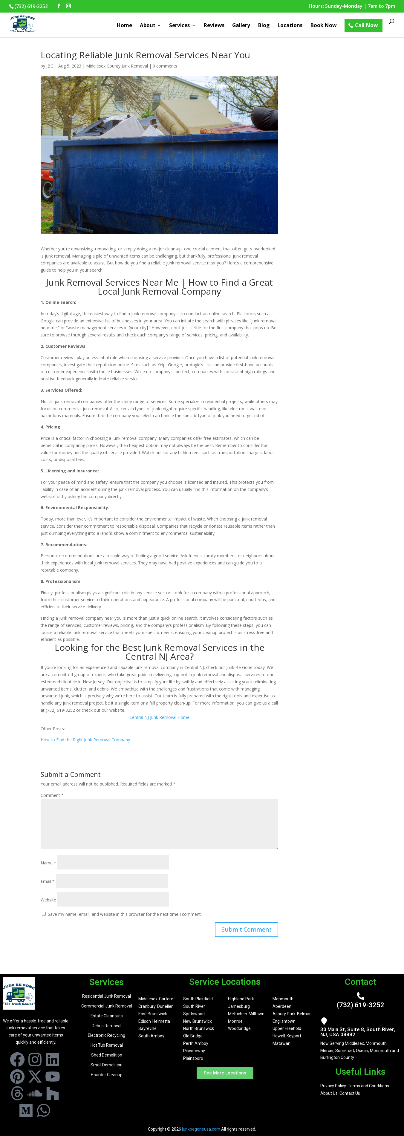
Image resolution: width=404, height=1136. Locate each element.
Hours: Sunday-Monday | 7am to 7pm (352, 6)
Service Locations (225, 981)
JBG (49, 66)
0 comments (165, 66)
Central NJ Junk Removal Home (159, 717)
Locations (289, 26)
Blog (264, 26)
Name (48, 863)
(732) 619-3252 (360, 1005)
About (147, 26)
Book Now (323, 26)
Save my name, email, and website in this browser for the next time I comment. (125, 914)
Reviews (213, 26)
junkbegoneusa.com (201, 1129)
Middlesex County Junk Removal (117, 66)
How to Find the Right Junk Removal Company (85, 739)
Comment (52, 795)
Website (48, 900)
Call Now (366, 25)
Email (48, 881)
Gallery (241, 26)
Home (124, 26)
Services (179, 26)
